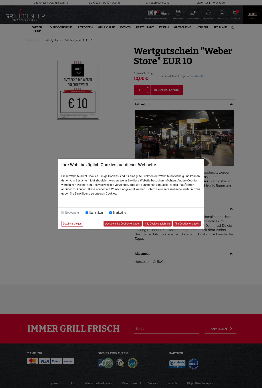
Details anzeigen (72, 223)
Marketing (119, 212)
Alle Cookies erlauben (187, 223)
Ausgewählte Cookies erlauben (122, 223)
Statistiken (96, 212)
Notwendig (72, 212)
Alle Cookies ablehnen (157, 223)
